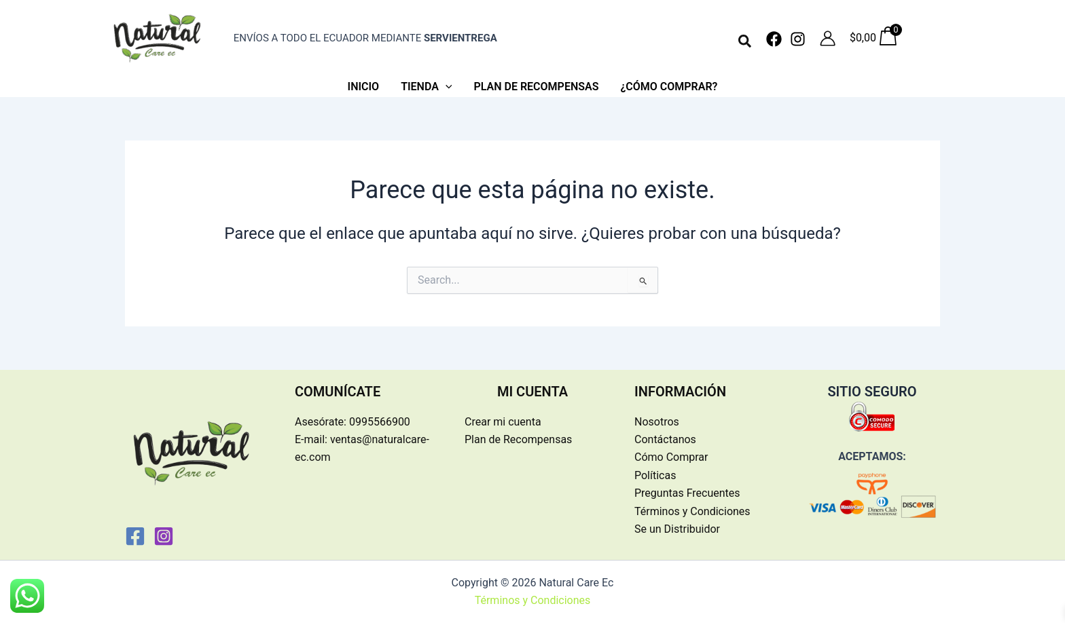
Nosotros (656, 421)
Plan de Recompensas (518, 439)
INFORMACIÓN (680, 391)
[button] (745, 42)
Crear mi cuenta (503, 421)
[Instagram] (798, 39)
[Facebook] (774, 39)
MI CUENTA (532, 391)
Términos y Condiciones (692, 511)
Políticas (655, 475)
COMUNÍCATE (337, 391)
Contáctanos (665, 439)
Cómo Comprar (671, 457)
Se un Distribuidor (677, 529)
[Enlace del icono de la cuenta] (827, 38)
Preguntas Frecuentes (687, 493)
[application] (445, 86)
